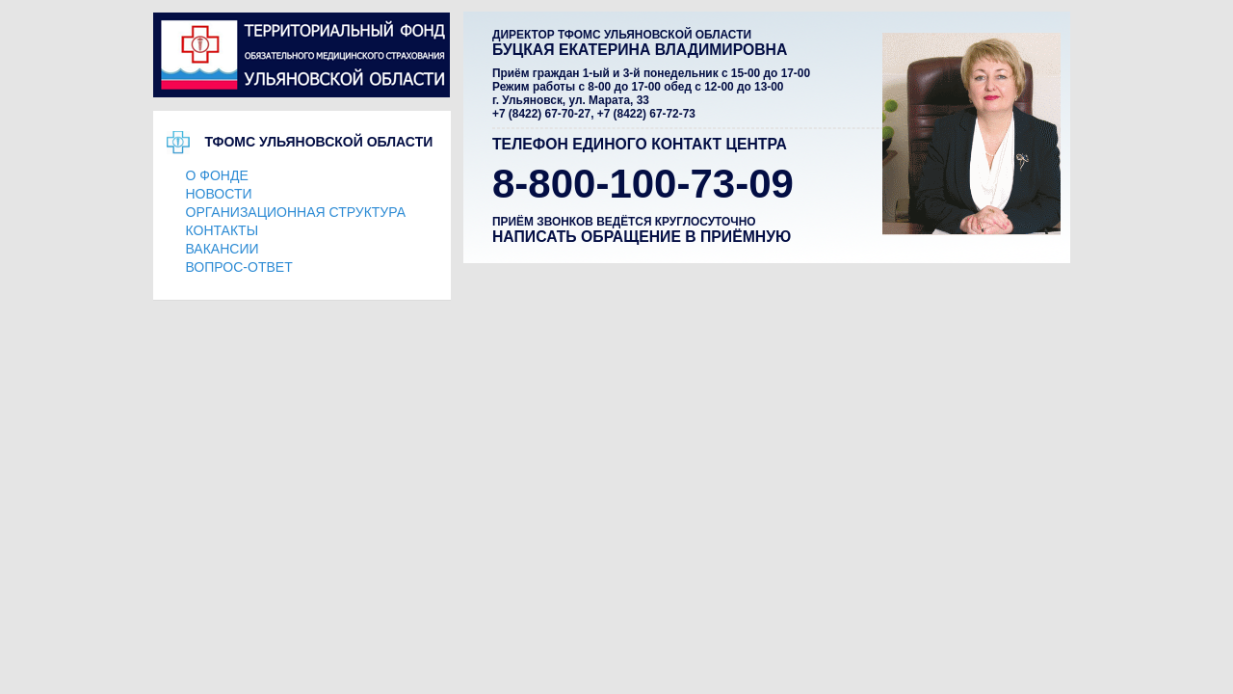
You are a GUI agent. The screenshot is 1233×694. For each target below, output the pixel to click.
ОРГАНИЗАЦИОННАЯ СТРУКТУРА (296, 212)
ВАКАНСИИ (222, 248)
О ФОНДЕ (217, 175)
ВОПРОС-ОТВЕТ (239, 267)
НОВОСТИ (219, 193)
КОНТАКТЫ (222, 230)
